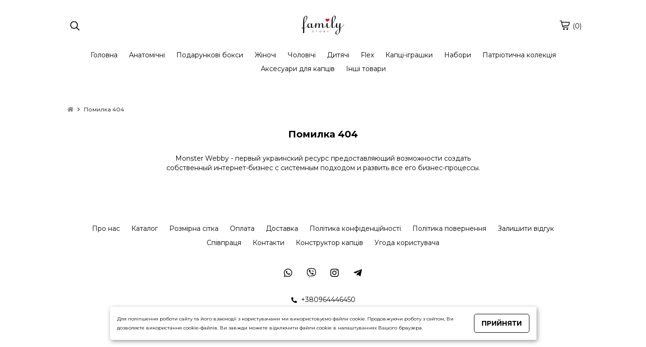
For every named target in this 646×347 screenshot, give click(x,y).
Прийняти (502, 323)
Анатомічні (147, 55)
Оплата (242, 228)
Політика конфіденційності (355, 228)
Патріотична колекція (519, 55)
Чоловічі (302, 55)
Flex (367, 55)
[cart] (564, 25)
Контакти (268, 242)
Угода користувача (406, 242)
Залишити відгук (526, 228)
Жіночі (265, 55)
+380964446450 (323, 299)
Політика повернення (449, 228)
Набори (457, 55)
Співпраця (224, 242)
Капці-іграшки (409, 55)
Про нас (106, 228)
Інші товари (366, 68)
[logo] (322, 26)
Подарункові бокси (209, 55)
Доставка (282, 228)
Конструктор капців (329, 242)
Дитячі (338, 55)
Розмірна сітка (193, 228)
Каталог (144, 228)
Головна (104, 55)
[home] (70, 109)
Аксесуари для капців (298, 68)
